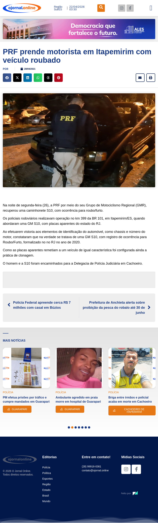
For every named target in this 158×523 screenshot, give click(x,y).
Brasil (45, 495)
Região (46, 484)
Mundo (46, 501)
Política (46, 473)
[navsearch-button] (101, 8)
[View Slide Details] (79, 29)
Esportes (47, 478)
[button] (7, 77)
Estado (46, 489)
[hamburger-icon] (151, 8)
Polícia (46, 467)
